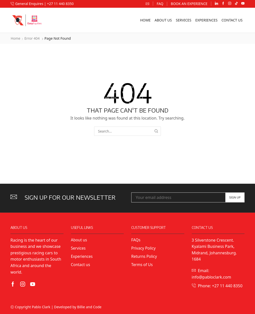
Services (183, 20)
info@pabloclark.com (211, 277)
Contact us (232, 20)
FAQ (160, 3)
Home (145, 20)
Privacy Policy (144, 248)
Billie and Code (89, 307)
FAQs (136, 240)
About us (163, 20)
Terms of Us (142, 265)
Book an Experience (189, 3)
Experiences (206, 20)
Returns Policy (144, 256)
